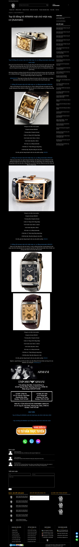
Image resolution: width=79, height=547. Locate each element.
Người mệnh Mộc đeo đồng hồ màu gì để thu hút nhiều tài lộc (22, 497)
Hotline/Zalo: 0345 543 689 (62, 535)
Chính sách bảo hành (32, 539)
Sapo (62, 545)
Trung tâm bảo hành (32, 541)
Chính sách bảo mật (32, 535)
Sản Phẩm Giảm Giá (16, 537)
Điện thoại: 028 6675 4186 (62, 533)
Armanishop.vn (36, 497)
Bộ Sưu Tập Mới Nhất (16, 541)
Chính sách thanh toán (32, 533)
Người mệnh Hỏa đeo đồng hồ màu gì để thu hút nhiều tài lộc (22, 501)
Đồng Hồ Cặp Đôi (15, 534)
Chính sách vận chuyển (32, 532)
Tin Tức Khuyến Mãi (16, 539)
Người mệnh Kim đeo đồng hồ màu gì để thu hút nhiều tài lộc (22, 511)
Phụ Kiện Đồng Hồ (16, 535)
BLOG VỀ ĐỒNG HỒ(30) (60, 18)
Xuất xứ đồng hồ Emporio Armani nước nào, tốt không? (21, 520)
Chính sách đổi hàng (32, 537)
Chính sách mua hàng (32, 530)
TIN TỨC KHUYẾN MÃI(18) (60, 21)
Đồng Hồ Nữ (14, 530)
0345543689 (56, 5)
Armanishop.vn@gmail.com (62, 537)
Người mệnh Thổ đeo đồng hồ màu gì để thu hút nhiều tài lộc (22, 506)
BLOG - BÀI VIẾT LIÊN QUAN (16, 493)
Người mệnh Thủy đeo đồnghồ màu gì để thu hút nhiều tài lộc (22, 515)
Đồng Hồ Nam (15, 532)
